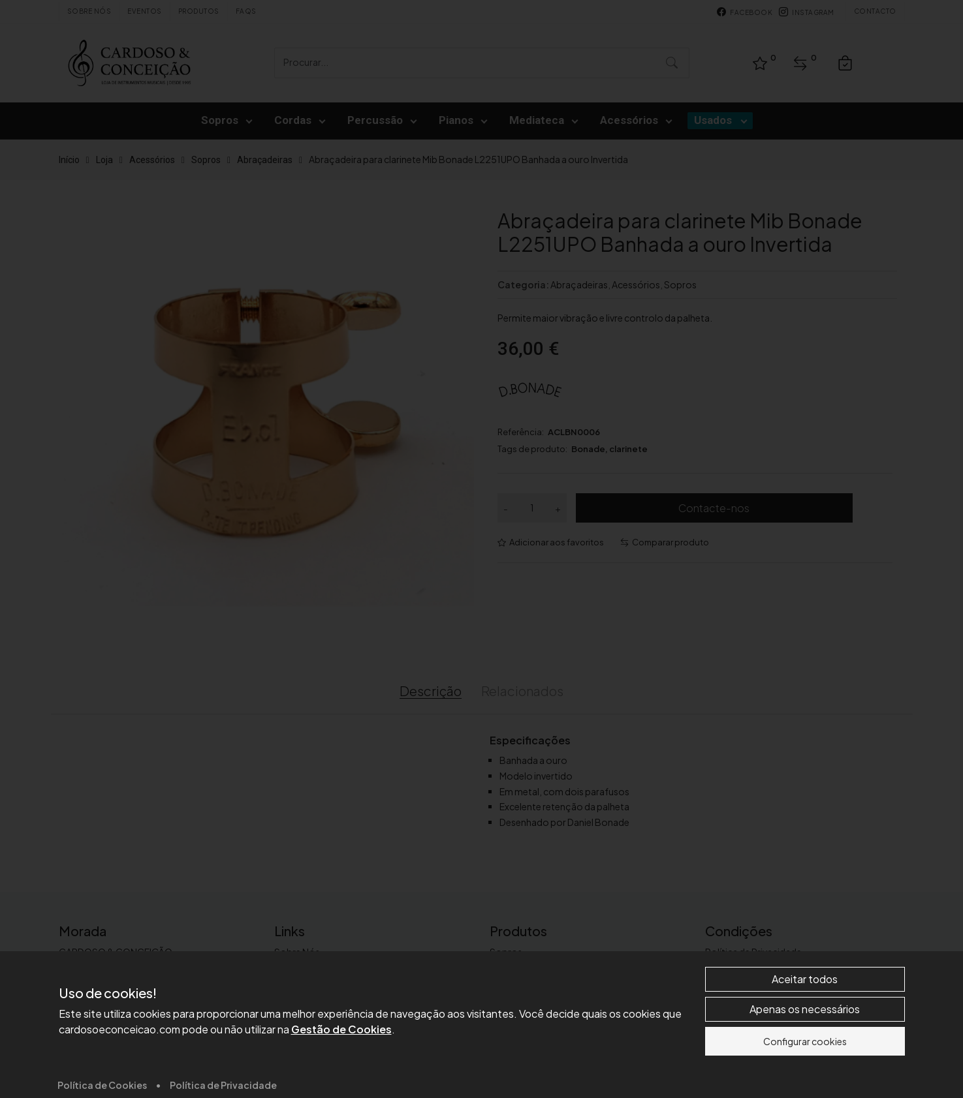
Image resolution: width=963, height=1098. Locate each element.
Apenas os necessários (805, 1083)
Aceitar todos (805, 1053)
